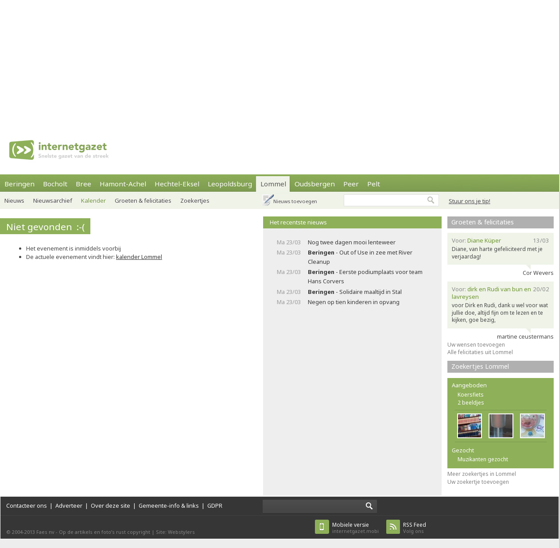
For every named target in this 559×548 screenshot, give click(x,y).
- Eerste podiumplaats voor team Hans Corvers (365, 276)
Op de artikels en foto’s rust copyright (104, 532)
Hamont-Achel (123, 183)
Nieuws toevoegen (295, 201)
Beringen (19, 183)
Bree (83, 183)
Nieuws (14, 201)
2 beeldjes (471, 402)
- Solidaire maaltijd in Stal (355, 292)
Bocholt (55, 183)
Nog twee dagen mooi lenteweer (352, 242)
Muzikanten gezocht (483, 459)
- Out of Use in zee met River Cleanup (360, 257)
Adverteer (68, 505)
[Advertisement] (145, 62)
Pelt (373, 183)
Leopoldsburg (230, 183)
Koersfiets (471, 394)
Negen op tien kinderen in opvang (354, 302)
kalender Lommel (139, 257)
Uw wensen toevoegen (476, 344)
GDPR (214, 505)
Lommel (273, 183)
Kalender (93, 201)
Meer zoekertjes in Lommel (481, 474)
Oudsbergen (315, 183)
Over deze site (110, 505)
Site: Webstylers (175, 532)
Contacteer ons (26, 505)
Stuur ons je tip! (469, 201)
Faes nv (45, 532)
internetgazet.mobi (355, 527)
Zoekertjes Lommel (480, 366)
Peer (351, 183)
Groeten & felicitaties (143, 201)
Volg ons (414, 527)
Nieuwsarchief (52, 201)
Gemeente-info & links (169, 505)
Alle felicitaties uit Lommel (480, 352)
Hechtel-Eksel (177, 183)
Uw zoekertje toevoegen (478, 482)
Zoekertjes (195, 201)
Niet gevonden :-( (45, 226)
